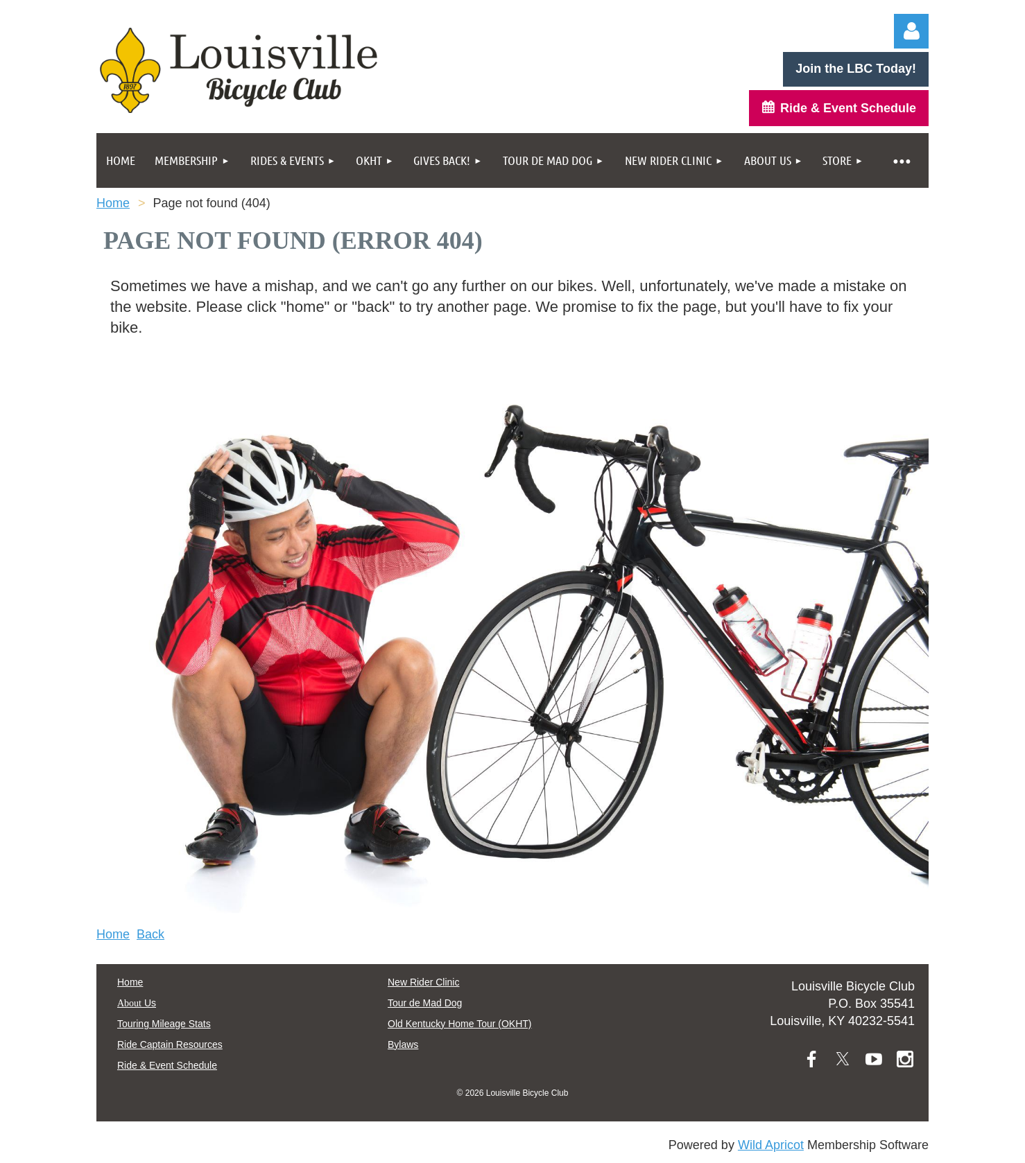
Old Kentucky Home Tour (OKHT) (459, 1023)
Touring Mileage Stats (164, 1023)
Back (150, 934)
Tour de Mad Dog (425, 1002)
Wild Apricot (771, 1145)
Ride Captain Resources (170, 1044)
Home (113, 203)
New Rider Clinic (423, 982)
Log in (911, 31)
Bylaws (403, 1044)
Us (136, 1002)
